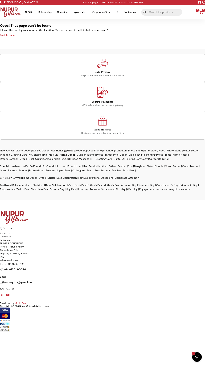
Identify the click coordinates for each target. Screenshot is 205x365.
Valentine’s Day (77, 185)
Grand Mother (190, 166)
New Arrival (7, 150)
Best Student (102, 170)
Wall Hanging (58, 150)
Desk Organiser (38, 159)
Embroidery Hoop (154, 150)
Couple (159, 166)
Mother (102, 166)
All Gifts (29, 12)
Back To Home (7, 35)
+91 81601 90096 (13, 269)
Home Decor (67, 154)
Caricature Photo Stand (129, 150)
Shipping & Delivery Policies (14, 253)
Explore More (80, 12)
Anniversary (183, 189)
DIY (117, 12)
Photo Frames (104, 154)
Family (93, 166)
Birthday (120, 189)
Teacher (116, 170)
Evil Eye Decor (40, 150)
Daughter (139, 166)
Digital (66, 159)
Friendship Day (188, 185)
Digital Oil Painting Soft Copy (131, 159)
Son (130, 166)
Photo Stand (174, 150)
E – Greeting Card (101, 159)
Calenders (54, 159)
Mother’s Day (111, 185)
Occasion (62, 12)
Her (64, 166)
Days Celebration (67, 177)
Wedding (132, 189)
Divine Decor (23, 150)
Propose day (7, 189)
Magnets (108, 150)
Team (90, 170)
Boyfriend (48, 166)
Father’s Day (94, 185)
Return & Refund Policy (12, 246)
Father (112, 166)
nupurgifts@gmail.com (17, 282)
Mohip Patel (21, 303)
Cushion (81, 154)
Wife (25, 166)
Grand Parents (8, 170)
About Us (5, 233)
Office (23, 159)
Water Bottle (190, 150)
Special (4, 166)
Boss (67, 170)
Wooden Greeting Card (13, 154)
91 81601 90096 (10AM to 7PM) (19, 2)
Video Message (80, 159)
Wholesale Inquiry (9, 260)
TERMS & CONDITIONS (11, 243)
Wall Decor (120, 154)
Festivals (83, 177)
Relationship (45, 12)
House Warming (165, 189)
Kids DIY (53, 154)
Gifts (70, 150)
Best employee (54, 170)
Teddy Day (22, 189)
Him (57, 166)
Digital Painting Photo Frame (154, 154)
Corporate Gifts (101, 12)
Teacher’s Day (146, 185)
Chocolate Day (39, 189)
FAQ (2, 257)
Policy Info (5, 240)
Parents (23, 170)
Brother (122, 166)
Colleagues (78, 170)
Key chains (35, 154)
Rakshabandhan (21, 185)
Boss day (82, 189)
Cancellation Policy (10, 250)
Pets (125, 170)
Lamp (91, 154)
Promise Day (56, 189)
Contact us (130, 12)
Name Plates (180, 154)
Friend (71, 166)
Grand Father (172, 166)
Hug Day (71, 189)
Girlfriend (35, 166)
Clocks (132, 154)
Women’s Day (129, 185)
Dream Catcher (9, 159)
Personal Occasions (101, 177)
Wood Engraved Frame (88, 150)
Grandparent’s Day (167, 185)
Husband (16, 166)
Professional (36, 170)
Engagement (146, 189)
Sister (150, 166)
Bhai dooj (38, 185)
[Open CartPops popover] (197, 357)
